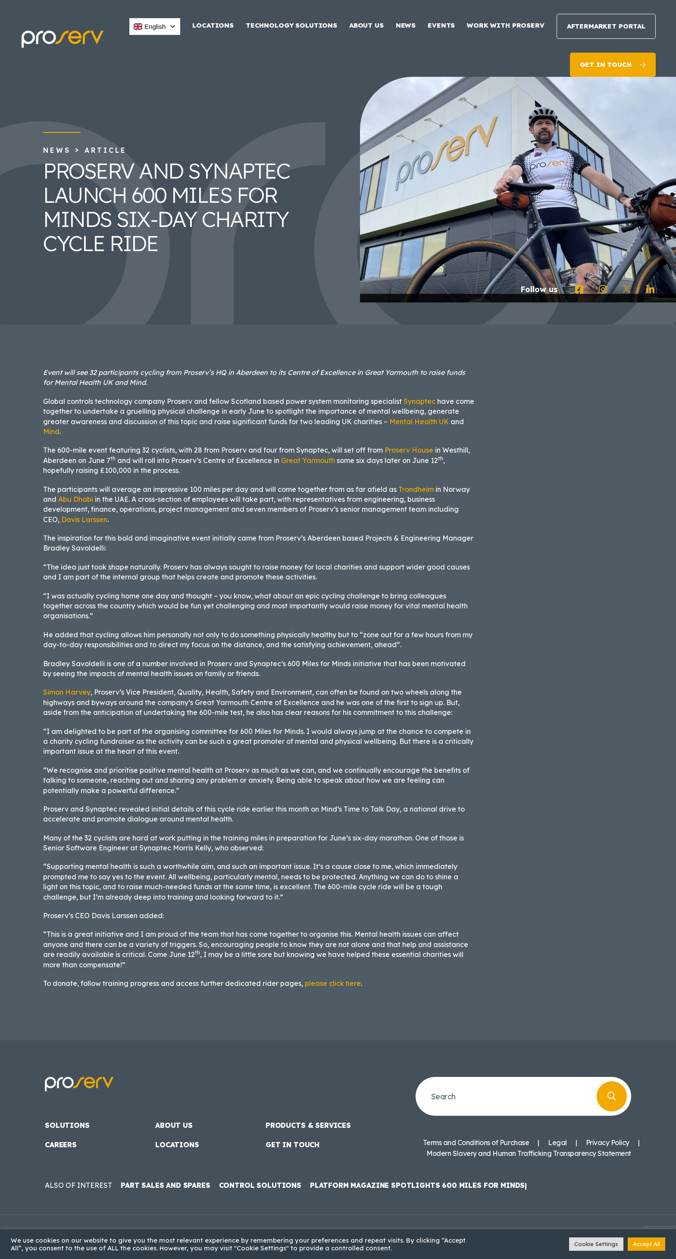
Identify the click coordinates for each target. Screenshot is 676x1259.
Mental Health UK (419, 421)
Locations (213, 25)
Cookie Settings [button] (596, 1243)
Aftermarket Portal (606, 26)
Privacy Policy (607, 1142)
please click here (333, 983)
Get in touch (605, 64)
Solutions (67, 1125)
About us (366, 25)
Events (441, 25)
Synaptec (419, 401)
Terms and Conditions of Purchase (476, 1142)
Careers (61, 1144)
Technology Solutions (291, 25)
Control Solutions (260, 1185)
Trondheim (416, 489)
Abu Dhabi (75, 499)
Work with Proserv (505, 25)
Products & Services (308, 1125)
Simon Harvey (67, 692)
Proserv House (409, 450)
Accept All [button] (646, 1243)
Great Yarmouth (308, 460)
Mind (51, 431)
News (406, 25)
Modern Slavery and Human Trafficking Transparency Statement (528, 1153)
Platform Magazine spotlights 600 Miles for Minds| (418, 1185)
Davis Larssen (84, 519)
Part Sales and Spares (165, 1185)
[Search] (612, 1096)
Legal (557, 1142)
